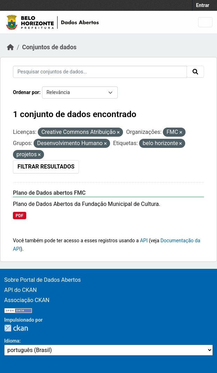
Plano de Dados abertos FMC (49, 192)
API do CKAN (20, 290)
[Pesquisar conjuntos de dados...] (100, 72)
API (144, 240)
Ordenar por (26, 92)
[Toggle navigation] (205, 22)
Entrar (202, 5)
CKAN (16, 328)
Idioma (11, 341)
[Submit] (195, 72)
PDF (19, 215)
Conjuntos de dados (49, 47)
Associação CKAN (27, 300)
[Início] (10, 47)
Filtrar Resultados (45, 166)
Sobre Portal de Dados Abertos (42, 280)
